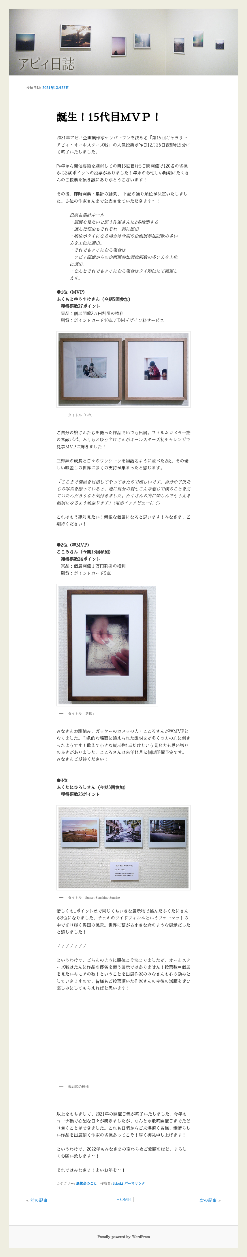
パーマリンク (134, 1183)
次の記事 (208, 1200)
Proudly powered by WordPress (123, 1237)
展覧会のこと (86, 1183)
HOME (123, 1199)
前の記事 (39, 1200)
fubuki (118, 1183)
